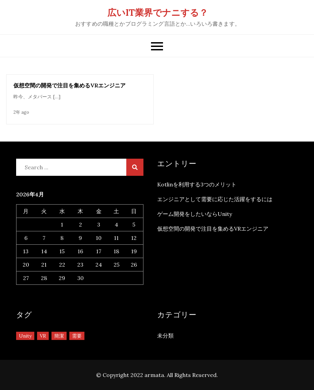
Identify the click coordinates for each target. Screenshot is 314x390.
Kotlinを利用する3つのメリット (196, 184)
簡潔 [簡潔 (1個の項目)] (59, 336)
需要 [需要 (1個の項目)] (77, 336)
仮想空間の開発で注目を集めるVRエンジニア (69, 85)
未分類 (165, 335)
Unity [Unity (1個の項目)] (25, 336)
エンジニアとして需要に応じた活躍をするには (214, 199)
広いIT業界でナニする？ (157, 12)
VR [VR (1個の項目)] (43, 336)
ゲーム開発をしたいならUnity (194, 213)
